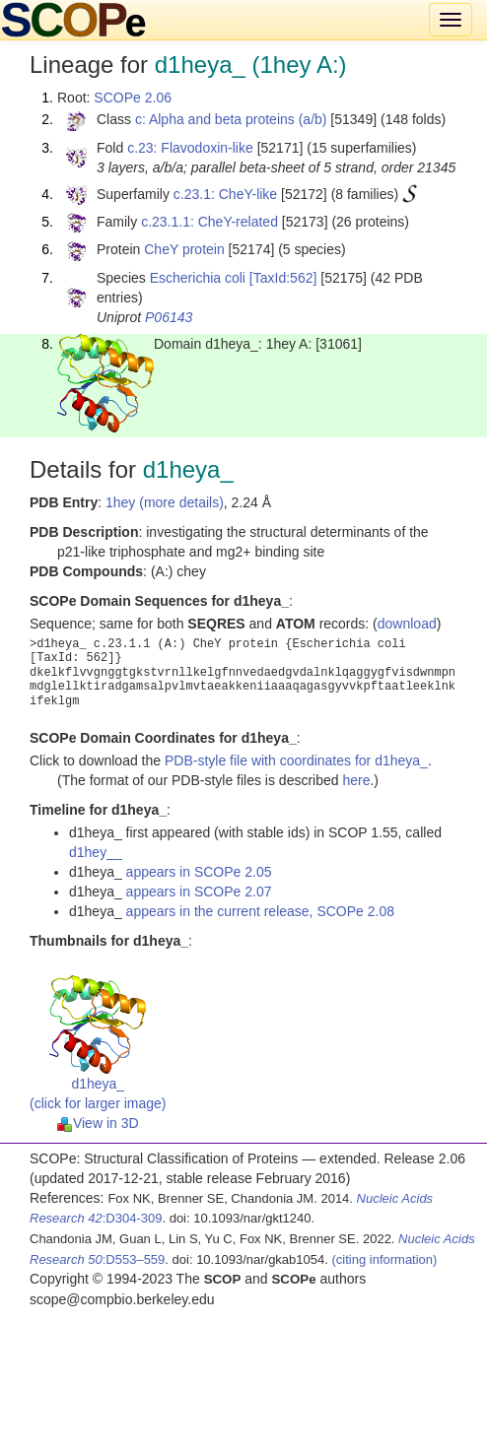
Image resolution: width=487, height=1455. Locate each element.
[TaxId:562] (283, 278)
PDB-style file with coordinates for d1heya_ (296, 760)
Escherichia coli (197, 278)
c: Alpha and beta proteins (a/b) (231, 119)
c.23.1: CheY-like (225, 194)
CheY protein (184, 249)
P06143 (168, 317)
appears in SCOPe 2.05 (199, 872)
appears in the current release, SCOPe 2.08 (260, 911)
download (407, 623)
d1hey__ (95, 852)
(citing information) (384, 1259)
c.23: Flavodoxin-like (190, 148)
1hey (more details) (164, 502)
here (356, 780)
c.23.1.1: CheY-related (209, 222)
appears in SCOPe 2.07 (199, 891)
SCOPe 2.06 (133, 97)
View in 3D (98, 1123)
